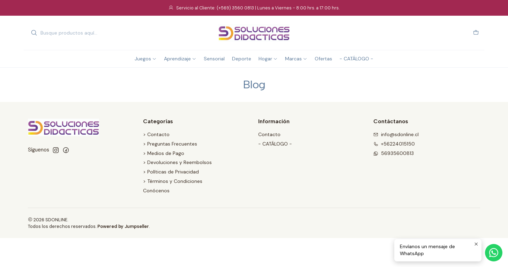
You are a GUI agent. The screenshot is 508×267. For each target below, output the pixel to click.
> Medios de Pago (163, 153)
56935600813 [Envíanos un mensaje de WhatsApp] (393, 153)
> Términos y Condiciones (172, 181)
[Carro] (476, 33)
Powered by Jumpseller (123, 226)
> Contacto (156, 134)
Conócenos (156, 190)
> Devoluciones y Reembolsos (177, 162)
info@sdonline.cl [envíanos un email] (396, 134)
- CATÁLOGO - (275, 144)
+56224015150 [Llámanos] (394, 144)
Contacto (269, 134)
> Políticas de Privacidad (171, 172)
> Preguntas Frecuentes (170, 144)
